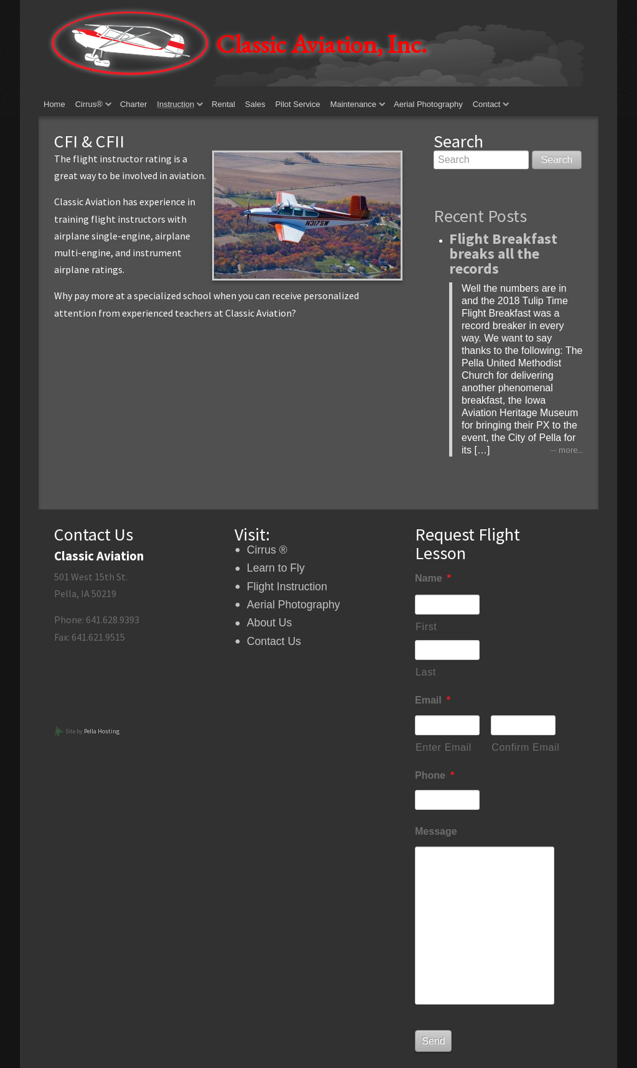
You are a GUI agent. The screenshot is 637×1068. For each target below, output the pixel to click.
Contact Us (274, 641)
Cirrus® (89, 104)
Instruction (175, 104)
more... (571, 450)
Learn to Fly (276, 568)
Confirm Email (523, 747)
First (426, 626)
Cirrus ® (267, 550)
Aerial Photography (428, 104)
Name (433, 578)
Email (432, 700)
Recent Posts (480, 216)
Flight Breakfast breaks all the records (503, 253)
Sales (255, 104)
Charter (133, 104)
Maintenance (353, 104)
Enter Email (444, 747)
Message (436, 831)
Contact (487, 104)
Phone (434, 775)
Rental (223, 104)
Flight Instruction (287, 586)
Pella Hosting (101, 731)
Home (54, 104)
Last (426, 672)
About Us (269, 622)
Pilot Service (297, 104)
